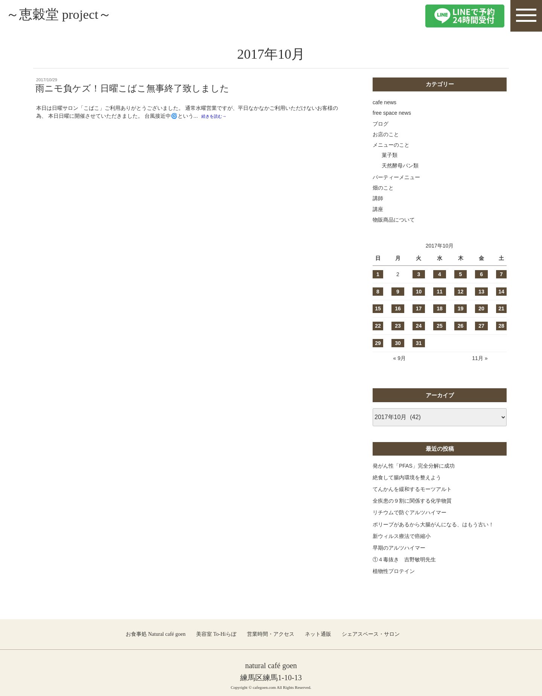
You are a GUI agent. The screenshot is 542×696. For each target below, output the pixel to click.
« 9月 (399, 358)
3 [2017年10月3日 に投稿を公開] (418, 274)
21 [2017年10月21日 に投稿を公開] (501, 308)
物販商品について (394, 220)
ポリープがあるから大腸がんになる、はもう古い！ (433, 524)
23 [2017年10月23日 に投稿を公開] (398, 326)
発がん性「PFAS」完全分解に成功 (414, 466)
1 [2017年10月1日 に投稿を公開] (377, 274)
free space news (392, 113)
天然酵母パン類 (400, 166)
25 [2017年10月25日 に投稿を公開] (440, 326)
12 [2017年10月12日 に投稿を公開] (461, 292)
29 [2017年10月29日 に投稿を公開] (378, 343)
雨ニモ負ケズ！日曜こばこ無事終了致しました (132, 88)
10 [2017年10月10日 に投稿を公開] (419, 292)
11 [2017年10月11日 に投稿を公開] (440, 292)
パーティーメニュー (396, 177)
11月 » (479, 358)
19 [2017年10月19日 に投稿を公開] (461, 308)
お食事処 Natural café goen (156, 634)
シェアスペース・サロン (371, 634)
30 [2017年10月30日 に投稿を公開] (398, 343)
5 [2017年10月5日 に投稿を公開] (460, 274)
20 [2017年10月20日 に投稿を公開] (481, 308)
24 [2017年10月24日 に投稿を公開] (419, 326)
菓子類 (389, 155)
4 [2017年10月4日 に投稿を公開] (439, 274)
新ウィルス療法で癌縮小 (402, 536)
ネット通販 (318, 634)
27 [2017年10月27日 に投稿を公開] (481, 326)
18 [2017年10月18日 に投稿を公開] (440, 308)
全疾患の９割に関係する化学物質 (412, 501)
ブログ (380, 124)
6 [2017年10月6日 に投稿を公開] (481, 274)
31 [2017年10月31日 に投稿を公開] (419, 343)
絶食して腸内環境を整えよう (407, 477)
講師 (378, 198)
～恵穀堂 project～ (66, 15)
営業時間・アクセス (270, 634)
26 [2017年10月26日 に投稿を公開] (461, 326)
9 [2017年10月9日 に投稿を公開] (397, 292)
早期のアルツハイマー (399, 548)
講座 (378, 209)
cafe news (384, 102)
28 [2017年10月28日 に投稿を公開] (501, 326)
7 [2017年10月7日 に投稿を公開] (501, 274)
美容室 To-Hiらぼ (216, 634)
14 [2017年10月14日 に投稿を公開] (501, 292)
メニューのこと (391, 145)
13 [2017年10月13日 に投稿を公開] (481, 292)
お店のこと (386, 134)
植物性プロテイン (394, 571)
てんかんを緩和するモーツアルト (412, 489)
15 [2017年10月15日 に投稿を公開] (378, 308)
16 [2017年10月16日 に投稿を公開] (398, 308)
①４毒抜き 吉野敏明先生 (404, 559)
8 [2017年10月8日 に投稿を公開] (377, 292)
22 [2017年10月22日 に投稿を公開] (378, 326)
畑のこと (383, 188)
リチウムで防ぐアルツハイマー (409, 512)
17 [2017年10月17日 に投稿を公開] (419, 308)
